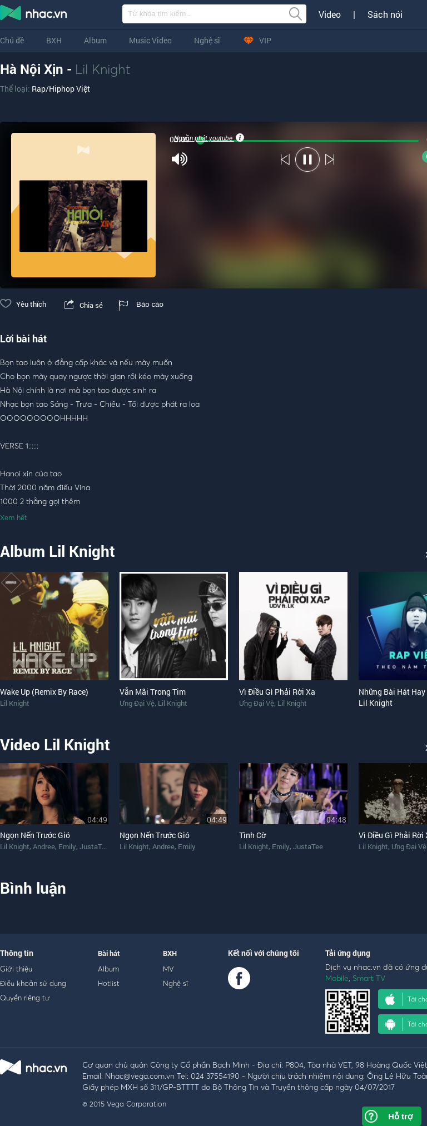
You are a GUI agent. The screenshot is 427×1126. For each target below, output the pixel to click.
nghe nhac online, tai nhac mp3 (34, 15)
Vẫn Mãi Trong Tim (153, 691)
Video (330, 14)
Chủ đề (12, 40)
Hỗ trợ (400, 1116)
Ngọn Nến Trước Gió (35, 835)
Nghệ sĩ (207, 40)
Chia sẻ (82, 305)
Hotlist (109, 983)
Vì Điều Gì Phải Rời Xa (277, 691)
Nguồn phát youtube (208, 137)
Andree (44, 846)
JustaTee (95, 846)
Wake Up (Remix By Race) (44, 691)
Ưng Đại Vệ (137, 703)
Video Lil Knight (55, 744)
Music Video (150, 40)
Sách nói (385, 14)
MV (168, 968)
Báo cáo (141, 304)
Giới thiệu (16, 968)
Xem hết (13, 517)
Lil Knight (103, 69)
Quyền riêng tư (24, 997)
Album (95, 40)
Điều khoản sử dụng (33, 983)
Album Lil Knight (57, 551)
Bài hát (109, 953)
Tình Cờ (252, 835)
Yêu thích (23, 304)
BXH (54, 40)
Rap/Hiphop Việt (61, 88)
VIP (256, 40)
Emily (67, 846)
